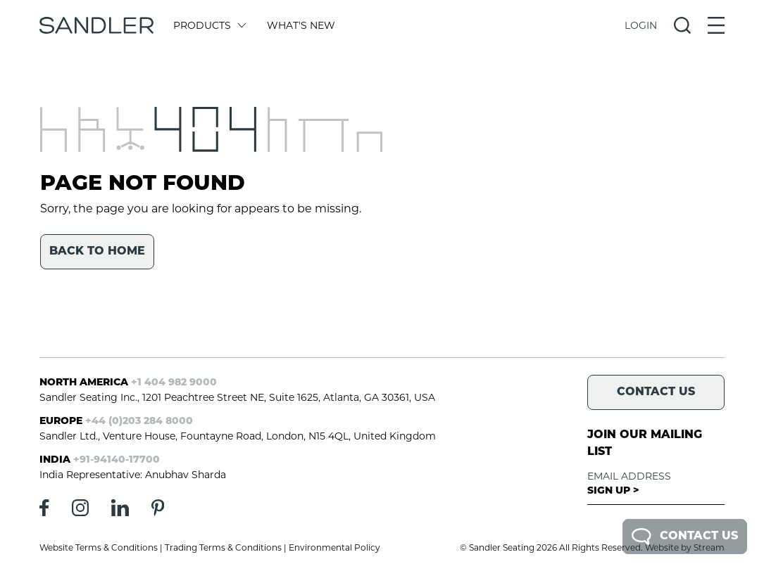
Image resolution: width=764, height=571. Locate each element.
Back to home (97, 251)
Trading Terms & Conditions (223, 547)
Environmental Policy (334, 547)
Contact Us (685, 536)
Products (208, 25)
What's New (301, 25)
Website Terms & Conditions (98, 547)
